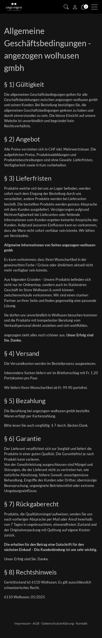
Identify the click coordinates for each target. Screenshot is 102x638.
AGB (36, 623)
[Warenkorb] (83, 7)
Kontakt (81, 623)
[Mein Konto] (75, 7)
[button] (66, 7)
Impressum (22, 623)
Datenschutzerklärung (58, 623)
